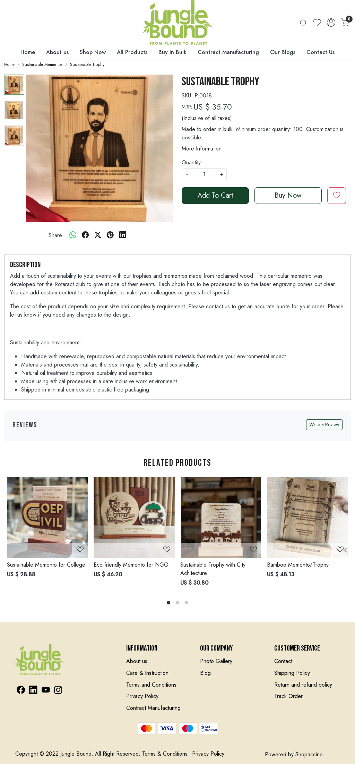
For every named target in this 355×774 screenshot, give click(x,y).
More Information (202, 149)
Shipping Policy (292, 673)
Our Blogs (282, 52)
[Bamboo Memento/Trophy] (307, 517)
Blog (205, 673)
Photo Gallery (216, 661)
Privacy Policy (142, 696)
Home (27, 52)
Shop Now (93, 52)
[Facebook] (20, 691)
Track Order (288, 696)
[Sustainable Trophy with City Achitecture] (220, 517)
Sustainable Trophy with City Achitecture (212, 569)
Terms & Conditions (165, 754)
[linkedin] (122, 235)
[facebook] (85, 235)
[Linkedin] (33, 691)
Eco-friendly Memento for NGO (131, 565)
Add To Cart (215, 195)
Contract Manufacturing (228, 52)
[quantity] (204, 174)
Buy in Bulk (172, 52)
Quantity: (192, 162)
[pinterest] (110, 235)
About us (57, 52)
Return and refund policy (303, 685)
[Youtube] (45, 691)
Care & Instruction (147, 673)
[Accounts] (331, 22)
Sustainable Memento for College (46, 565)
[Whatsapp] (73, 235)
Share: (56, 235)
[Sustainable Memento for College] (47, 517)
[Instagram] (58, 691)
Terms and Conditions (151, 685)
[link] (303, 22)
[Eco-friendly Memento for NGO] (134, 517)
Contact (283, 661)
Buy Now (288, 195)
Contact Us (320, 52)
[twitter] (98, 235)
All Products (132, 52)
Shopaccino (309, 754)
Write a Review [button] (324, 424)
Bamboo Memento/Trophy (298, 565)
